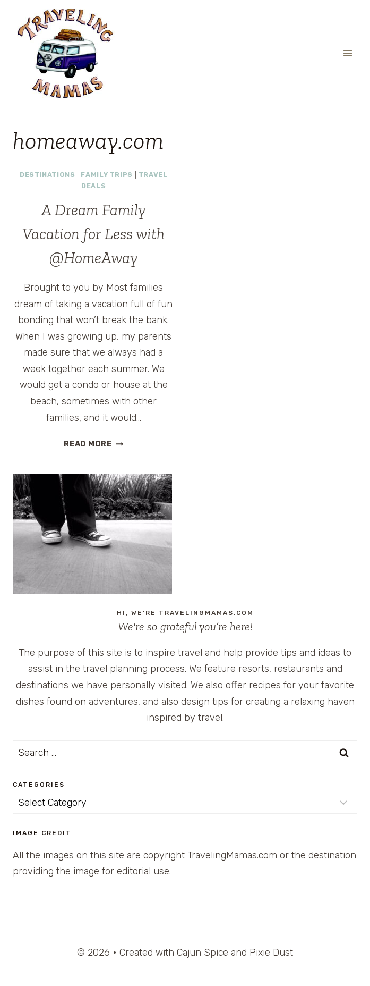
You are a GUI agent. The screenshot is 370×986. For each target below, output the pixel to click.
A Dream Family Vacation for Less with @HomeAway (93, 233)
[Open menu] (347, 53)
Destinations (47, 175)
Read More (93, 444)
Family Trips (107, 175)
